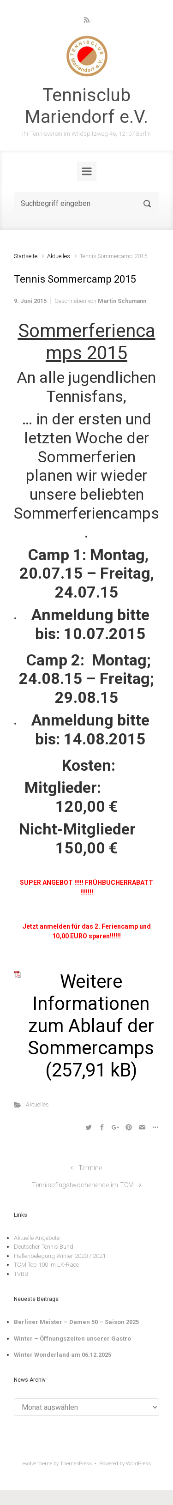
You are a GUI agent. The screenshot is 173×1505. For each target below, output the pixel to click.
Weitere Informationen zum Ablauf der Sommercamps (91, 1015)
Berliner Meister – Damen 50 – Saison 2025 (76, 1321)
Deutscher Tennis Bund (43, 1246)
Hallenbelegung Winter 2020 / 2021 (60, 1255)
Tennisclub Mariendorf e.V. (86, 106)
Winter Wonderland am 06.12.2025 (62, 1354)
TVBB (21, 1273)
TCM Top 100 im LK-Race (46, 1264)
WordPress (138, 1464)
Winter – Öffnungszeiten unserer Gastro (72, 1338)
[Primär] (86, 171)
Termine (90, 1168)
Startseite (25, 256)
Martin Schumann (122, 300)
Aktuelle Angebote (37, 1237)
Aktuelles (58, 256)
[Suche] (86, 203)
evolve (29, 1464)
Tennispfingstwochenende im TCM (83, 1185)
